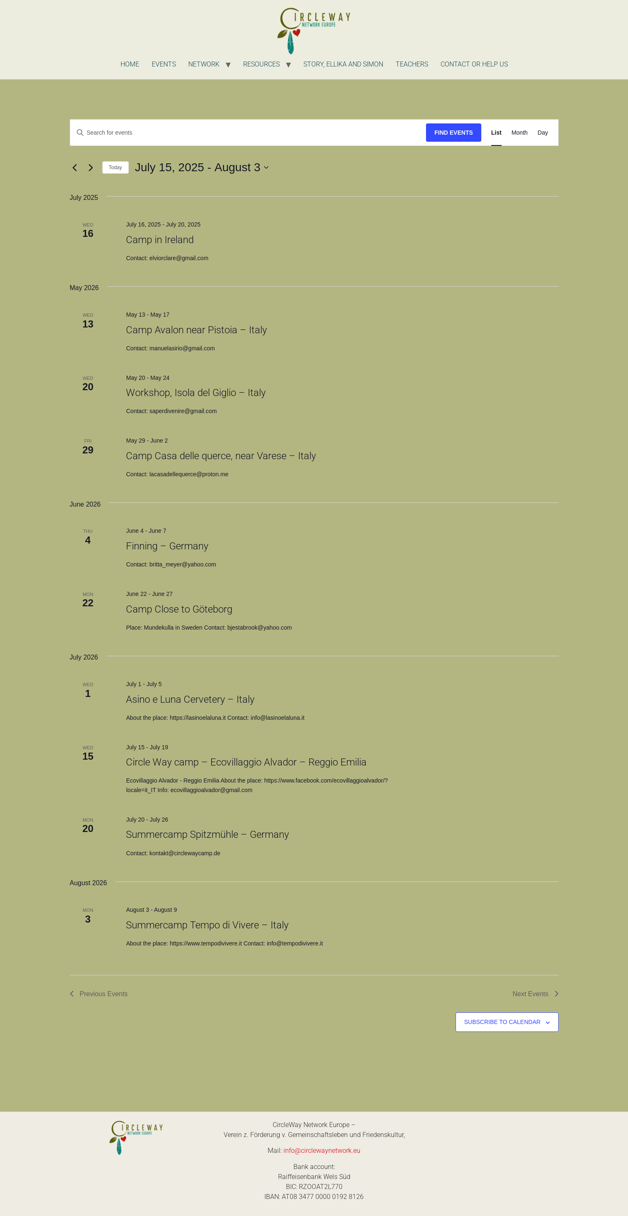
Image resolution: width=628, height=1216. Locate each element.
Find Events (453, 132)
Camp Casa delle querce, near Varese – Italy (221, 456)
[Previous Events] (75, 167)
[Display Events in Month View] (520, 133)
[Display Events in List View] (496, 133)
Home (130, 64)
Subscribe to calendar (502, 1022)
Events (164, 64)
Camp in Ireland (160, 240)
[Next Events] (91, 167)
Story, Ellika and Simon (343, 64)
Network (203, 64)
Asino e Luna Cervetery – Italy (190, 699)
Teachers (412, 64)
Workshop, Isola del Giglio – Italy (196, 393)
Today (115, 167)
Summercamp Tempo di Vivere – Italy (207, 925)
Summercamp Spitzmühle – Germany (207, 834)
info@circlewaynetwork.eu (321, 1150)
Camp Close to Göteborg (179, 609)
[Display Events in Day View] (543, 133)
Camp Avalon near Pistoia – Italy (196, 330)
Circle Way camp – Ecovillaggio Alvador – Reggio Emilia (246, 762)
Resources (261, 64)
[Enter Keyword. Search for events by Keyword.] (248, 133)
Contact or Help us (474, 64)
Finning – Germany (167, 546)
